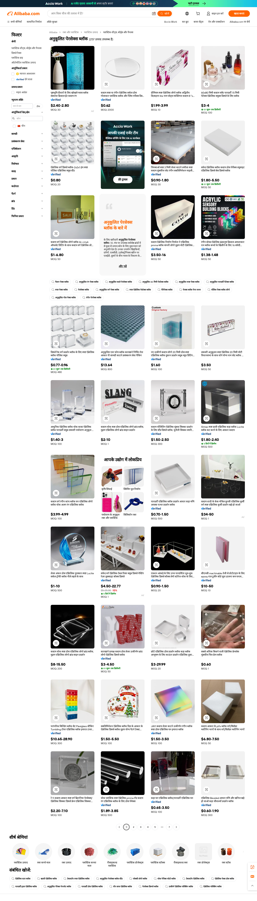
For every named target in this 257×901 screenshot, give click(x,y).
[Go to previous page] (119, 827)
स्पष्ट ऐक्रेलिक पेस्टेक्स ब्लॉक (138, 289)
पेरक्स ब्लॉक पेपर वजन (190, 289)
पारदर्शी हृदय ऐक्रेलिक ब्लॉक (24, 886)
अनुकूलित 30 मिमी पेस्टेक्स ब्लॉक (153, 281)
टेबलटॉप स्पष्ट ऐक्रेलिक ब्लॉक (76, 878)
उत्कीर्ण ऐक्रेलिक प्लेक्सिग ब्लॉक (179, 886)
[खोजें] (164, 13)
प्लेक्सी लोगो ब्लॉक (138, 878)
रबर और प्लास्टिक (71, 32)
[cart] (198, 14)
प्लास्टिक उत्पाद (91, 32)
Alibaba (53, 32)
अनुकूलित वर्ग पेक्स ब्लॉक (107, 289)
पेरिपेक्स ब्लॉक (165, 289)
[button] (154, 13)
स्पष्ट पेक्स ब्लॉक (60, 289)
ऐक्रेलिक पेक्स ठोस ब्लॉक (222, 878)
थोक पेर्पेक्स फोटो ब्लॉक (165, 878)
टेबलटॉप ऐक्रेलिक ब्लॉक (193, 878)
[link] (252, 867)
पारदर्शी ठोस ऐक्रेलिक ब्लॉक (90, 886)
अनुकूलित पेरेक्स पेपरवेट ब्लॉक (57, 886)
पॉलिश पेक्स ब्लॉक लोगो (219, 289)
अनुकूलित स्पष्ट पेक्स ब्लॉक (187, 281)
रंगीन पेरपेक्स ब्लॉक (91, 297)
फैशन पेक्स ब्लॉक (60, 281)
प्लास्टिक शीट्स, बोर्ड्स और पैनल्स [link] (118, 32)
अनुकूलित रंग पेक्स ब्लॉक (86, 281)
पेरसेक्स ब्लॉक (81, 289)
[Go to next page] (176, 827)
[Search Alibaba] (100, 14)
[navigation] (27, 430)
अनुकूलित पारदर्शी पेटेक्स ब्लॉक (220, 281)
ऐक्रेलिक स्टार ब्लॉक (21, 878)
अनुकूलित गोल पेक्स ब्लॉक (64, 297)
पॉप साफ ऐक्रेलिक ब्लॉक (120, 886)
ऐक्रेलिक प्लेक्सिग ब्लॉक (210, 886)
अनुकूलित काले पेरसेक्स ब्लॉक (118, 281)
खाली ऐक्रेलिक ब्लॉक (47, 878)
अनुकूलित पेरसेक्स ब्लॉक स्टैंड (109, 878)
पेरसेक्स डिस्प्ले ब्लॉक (148, 886)
